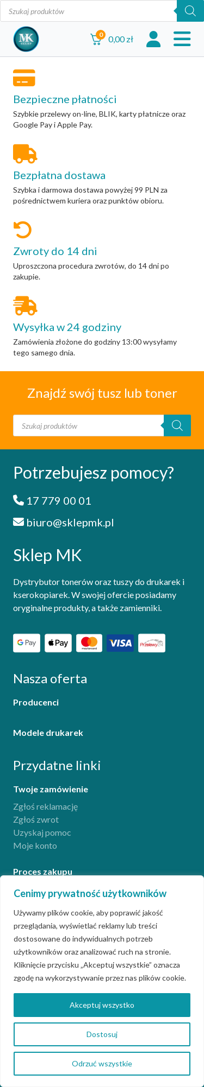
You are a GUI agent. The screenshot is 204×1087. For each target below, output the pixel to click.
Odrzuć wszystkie (102, 1063)
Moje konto (35, 845)
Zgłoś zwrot (36, 819)
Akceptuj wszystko (102, 1004)
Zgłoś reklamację (45, 806)
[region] (102, 981)
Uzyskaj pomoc (42, 832)
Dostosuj (102, 1034)
